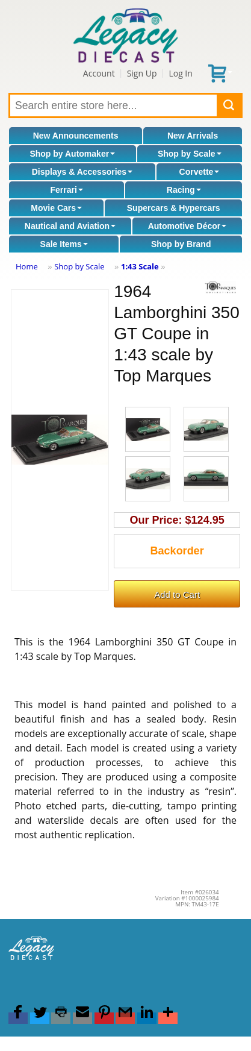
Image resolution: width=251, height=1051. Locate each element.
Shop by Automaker (72, 153)
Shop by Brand (181, 244)
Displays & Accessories (82, 172)
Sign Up (142, 73)
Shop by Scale (190, 153)
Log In (180, 73)
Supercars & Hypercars (173, 208)
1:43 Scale (140, 266)
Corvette (199, 172)
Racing (184, 190)
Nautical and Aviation (70, 226)
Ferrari (66, 190)
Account (99, 73)
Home (27, 266)
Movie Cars (56, 208)
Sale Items (64, 244)
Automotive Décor (187, 226)
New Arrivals (192, 135)
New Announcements (76, 135)
